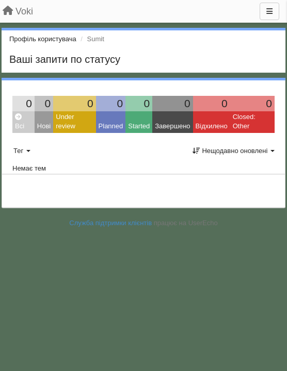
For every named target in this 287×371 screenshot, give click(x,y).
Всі (19, 121)
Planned (111, 126)
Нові (44, 126)
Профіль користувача (42, 39)
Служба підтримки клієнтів (110, 223)
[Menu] (269, 11)
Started (139, 126)
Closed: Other (244, 121)
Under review (65, 121)
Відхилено (212, 126)
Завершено (172, 126)
